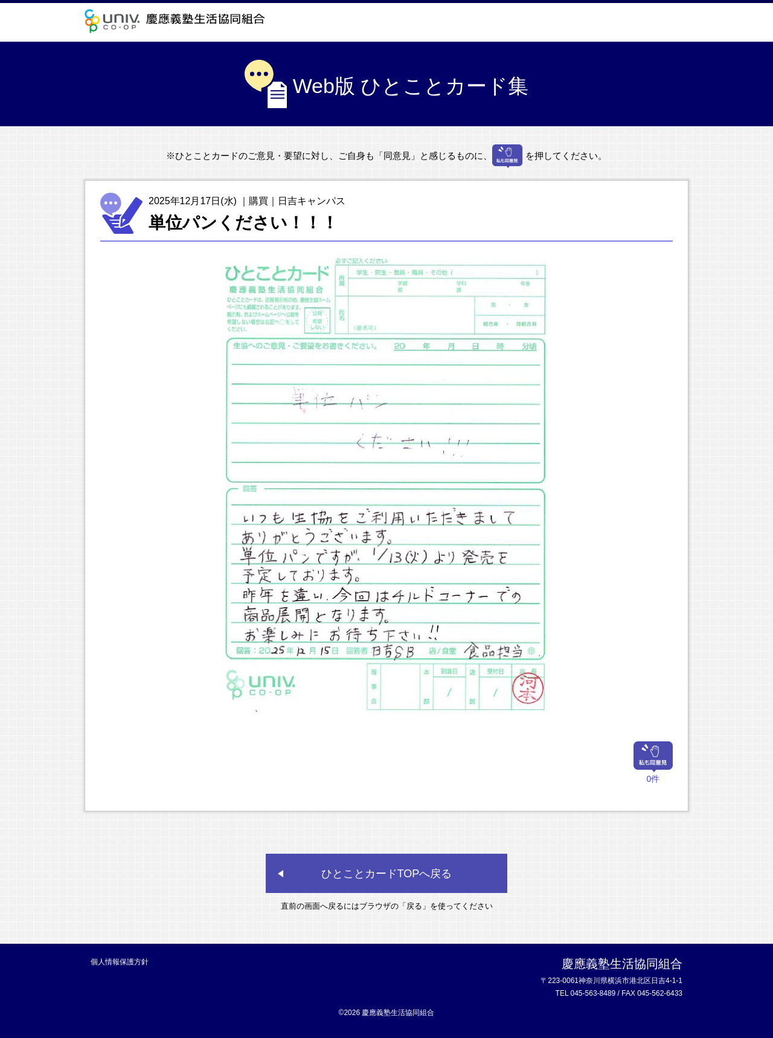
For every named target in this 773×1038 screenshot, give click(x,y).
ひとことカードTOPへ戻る (386, 874)
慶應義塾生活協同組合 (178, 21)
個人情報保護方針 (120, 962)
